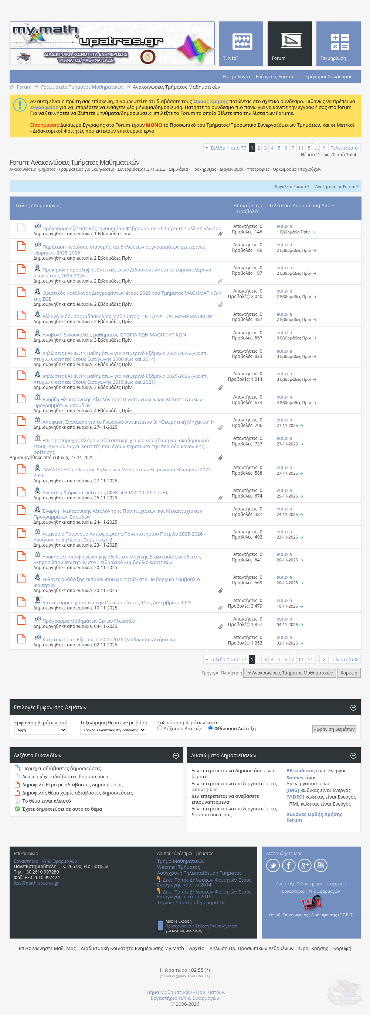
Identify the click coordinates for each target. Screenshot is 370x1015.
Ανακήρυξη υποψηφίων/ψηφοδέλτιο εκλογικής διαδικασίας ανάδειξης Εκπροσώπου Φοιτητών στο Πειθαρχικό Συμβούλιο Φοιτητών (117, 559)
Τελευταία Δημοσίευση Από (302, 205)
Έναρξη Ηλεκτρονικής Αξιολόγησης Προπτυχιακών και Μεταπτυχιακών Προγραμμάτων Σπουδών (118, 402)
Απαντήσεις (247, 205)
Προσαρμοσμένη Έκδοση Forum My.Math (201, 926)
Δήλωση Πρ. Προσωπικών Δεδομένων (251, 948)
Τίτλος (23, 205)
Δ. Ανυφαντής (324, 914)
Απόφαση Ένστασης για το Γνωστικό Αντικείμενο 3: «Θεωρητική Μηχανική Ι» (129, 421)
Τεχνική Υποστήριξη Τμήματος (191, 902)
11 (301, 147)
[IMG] (292, 790)
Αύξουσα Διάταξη (180, 728)
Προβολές (248, 211)
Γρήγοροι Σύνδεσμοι (329, 76)
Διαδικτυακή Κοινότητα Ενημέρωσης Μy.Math (132, 948)
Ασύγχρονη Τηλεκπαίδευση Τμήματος (199, 872)
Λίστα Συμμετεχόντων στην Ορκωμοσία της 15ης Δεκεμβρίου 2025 (117, 602)
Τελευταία (345, 147)
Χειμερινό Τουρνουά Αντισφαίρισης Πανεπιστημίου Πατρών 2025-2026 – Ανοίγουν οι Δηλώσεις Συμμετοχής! (120, 536)
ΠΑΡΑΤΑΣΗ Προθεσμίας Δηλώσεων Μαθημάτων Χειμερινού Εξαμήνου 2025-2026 (123, 472)
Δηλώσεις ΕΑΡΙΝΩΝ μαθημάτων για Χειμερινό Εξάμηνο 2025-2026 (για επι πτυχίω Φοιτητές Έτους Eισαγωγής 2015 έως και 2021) (121, 379)
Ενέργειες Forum (274, 76)
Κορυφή (348, 673)
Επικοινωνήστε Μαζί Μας (47, 948)
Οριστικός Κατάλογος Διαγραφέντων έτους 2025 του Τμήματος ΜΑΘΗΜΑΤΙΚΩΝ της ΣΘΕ (127, 296)
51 (310, 147)
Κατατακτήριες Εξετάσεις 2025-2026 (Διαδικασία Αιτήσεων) (109, 639)
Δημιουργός (47, 205)
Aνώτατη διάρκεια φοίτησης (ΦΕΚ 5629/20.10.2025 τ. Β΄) (105, 492)
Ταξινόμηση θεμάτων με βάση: (114, 722)
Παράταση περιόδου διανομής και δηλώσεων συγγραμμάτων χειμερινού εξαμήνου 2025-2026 (120, 249)
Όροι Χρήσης (313, 948)
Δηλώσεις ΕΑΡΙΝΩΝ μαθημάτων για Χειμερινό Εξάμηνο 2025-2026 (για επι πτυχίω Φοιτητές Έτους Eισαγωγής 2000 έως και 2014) (121, 356)
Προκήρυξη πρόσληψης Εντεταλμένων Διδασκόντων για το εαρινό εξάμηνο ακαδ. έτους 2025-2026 (122, 272)
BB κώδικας (300, 770)
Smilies (294, 777)
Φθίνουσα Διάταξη (232, 728)
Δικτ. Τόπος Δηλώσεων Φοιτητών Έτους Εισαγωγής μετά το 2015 (204, 894)
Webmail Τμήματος (178, 867)
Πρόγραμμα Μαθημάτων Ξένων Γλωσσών (89, 621)
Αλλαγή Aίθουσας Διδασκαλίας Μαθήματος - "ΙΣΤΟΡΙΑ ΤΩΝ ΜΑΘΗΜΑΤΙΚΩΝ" (128, 316)
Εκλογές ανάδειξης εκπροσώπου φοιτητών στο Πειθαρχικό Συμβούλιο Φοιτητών (117, 582)
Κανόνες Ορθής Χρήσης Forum (314, 817)
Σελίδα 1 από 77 (228, 147)
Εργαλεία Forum (290, 186)
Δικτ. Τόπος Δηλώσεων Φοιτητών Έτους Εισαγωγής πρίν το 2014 (204, 882)
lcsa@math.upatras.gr (36, 883)
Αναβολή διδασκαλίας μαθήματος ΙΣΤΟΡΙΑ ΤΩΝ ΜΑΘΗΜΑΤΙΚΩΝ (114, 334)
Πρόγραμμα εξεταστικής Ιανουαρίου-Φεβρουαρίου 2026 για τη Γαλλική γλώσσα (132, 228)
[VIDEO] (295, 796)
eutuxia (84, 233)
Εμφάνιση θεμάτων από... (42, 722)
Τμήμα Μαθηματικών (180, 861)
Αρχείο (197, 948)
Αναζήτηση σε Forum (335, 186)
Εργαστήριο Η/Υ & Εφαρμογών (45, 861)
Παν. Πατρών (210, 992)
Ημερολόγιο (236, 76)
